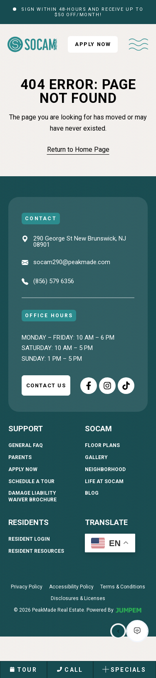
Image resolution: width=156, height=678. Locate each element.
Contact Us (46, 385)
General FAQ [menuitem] (25, 445)
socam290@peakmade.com (71, 262)
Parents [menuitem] (20, 457)
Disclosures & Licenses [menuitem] (78, 598)
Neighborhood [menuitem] (105, 469)
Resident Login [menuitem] (29, 539)
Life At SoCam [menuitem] (104, 481)
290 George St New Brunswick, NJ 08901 (79, 241)
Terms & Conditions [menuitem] (122, 587)
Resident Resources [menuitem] (36, 551)
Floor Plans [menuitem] (102, 445)
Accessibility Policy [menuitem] (71, 587)
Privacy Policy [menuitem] (26, 587)
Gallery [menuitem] (96, 457)
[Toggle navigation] (138, 44)
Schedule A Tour (31, 481)
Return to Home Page (78, 149)
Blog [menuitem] (92, 493)
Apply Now (93, 44)
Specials (124, 669)
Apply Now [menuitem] (22, 469)
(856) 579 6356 (53, 281)
